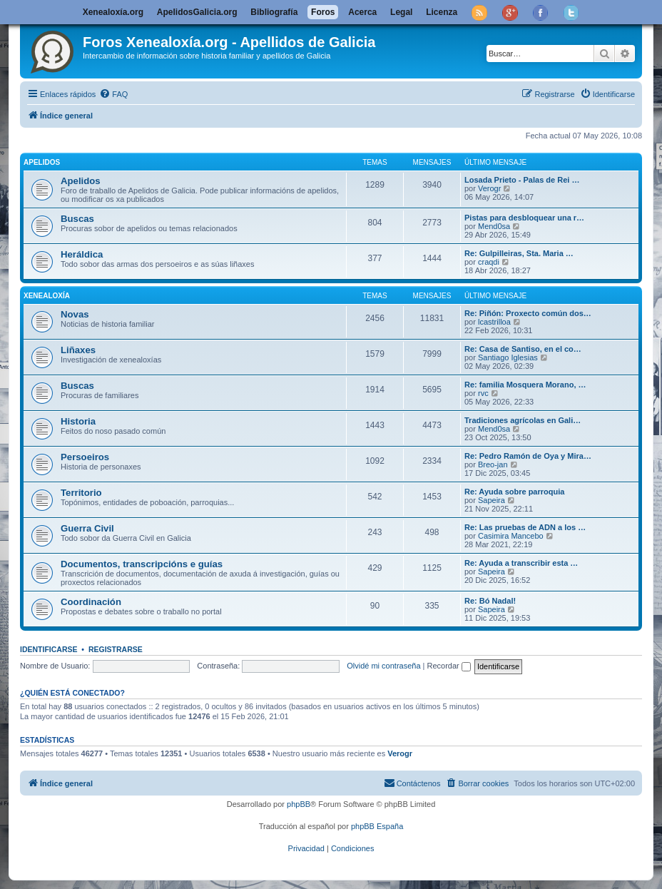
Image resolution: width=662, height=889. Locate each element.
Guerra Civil (87, 528)
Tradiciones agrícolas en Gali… (522, 420)
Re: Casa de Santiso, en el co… (522, 349)
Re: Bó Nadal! (490, 600)
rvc (483, 393)
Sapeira (491, 500)
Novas (75, 314)
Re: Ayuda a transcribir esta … (521, 563)
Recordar (449, 665)
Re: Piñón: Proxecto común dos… (527, 313)
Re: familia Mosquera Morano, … (525, 384)
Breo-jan (493, 464)
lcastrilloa (494, 322)
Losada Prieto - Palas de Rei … (521, 180)
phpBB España (377, 826)
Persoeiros (85, 457)
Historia (78, 421)
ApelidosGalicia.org (197, 12)
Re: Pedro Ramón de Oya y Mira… (527, 456)
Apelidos (42, 162)
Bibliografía (273, 12)
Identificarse (49, 649)
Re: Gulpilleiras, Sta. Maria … (519, 253)
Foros (323, 12)
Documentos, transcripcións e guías (142, 564)
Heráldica (82, 254)
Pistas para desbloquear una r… (524, 217)
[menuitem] (113, 94)
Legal (401, 12)
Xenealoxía (47, 296)
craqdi (488, 262)
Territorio (81, 492)
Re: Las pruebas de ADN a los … (525, 527)
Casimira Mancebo (511, 536)
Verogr (489, 188)
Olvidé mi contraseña (383, 665)
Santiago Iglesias (508, 357)
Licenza (441, 12)
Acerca (362, 12)
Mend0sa (494, 226)
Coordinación (91, 601)
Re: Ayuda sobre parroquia (514, 491)
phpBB (298, 804)
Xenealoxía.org (113, 12)
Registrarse (115, 649)
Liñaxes (78, 350)
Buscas (77, 218)
